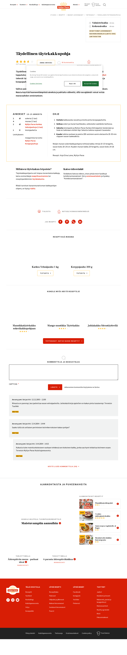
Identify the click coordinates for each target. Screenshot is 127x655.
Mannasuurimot (102, 606)
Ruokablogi (33, 5)
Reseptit (13, 5)
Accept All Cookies (90, 83)
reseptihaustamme (39, 176)
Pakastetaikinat (102, 618)
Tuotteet (23, 5)
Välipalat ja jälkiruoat (56, 600)
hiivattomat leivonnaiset (100, 31)
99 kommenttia (68, 62)
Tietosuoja (59, 633)
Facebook (8, 600)
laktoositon (95, 36)
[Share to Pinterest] (67, 222)
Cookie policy (87, 633)
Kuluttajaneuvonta (48, 5)
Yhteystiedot (30, 633)
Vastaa (15, 412)
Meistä (75, 5)
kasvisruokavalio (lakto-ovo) (102, 34)
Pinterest (76, 604)
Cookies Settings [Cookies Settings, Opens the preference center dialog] (36, 83)
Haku (105, 4)
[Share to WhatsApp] (73, 222)
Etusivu (53, 15)
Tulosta (46, 211)
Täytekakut (90, 15)
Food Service (98, 4)
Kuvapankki (29, 611)
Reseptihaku (53, 592)
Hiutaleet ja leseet (103, 596)
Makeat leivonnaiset (75, 15)
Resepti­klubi (87, 4)
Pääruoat (52, 596)
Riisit (98, 614)
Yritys (27, 607)
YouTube (17, 600)
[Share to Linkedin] (80, 222)
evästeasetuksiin (93, 176)
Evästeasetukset (72, 633)
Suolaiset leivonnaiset (57, 607)
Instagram (12, 600)
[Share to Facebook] (60, 222)
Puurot (51, 611)
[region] (64, 78)
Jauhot (99, 592)
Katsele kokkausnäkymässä (89, 65)
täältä (32, 188)
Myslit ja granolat (103, 610)
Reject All (72, 83)
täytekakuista (38, 179)
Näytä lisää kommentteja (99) (62, 466)
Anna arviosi (46, 63)
